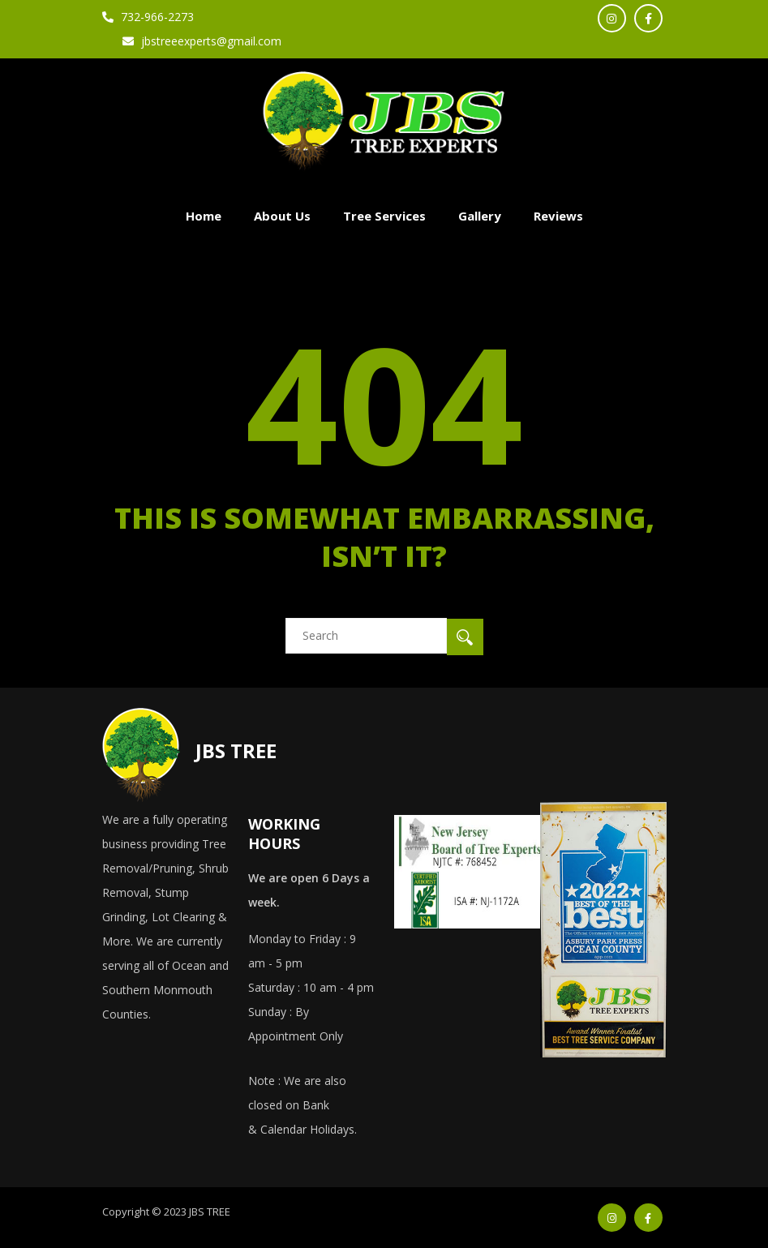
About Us (282, 216)
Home (203, 216)
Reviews (558, 216)
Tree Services (384, 216)
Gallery (479, 216)
